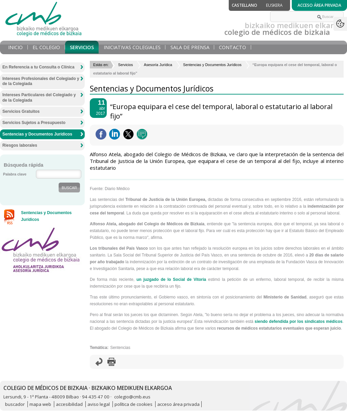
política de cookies (133, 404)
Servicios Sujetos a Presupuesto (33, 122)
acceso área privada (178, 404)
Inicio (15, 47)
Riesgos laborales (19, 145)
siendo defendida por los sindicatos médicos (298, 321)
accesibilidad (69, 404)
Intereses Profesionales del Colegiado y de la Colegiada (40, 81)
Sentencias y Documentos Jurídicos (212, 65)
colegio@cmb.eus (132, 397)
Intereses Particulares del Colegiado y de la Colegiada (39, 97)
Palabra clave (14, 174)
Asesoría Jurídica (158, 65)
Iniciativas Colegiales (132, 47)
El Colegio (46, 47)
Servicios (82, 47)
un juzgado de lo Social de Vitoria (171, 279)
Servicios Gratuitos (21, 111)
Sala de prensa (189, 47)
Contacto (232, 47)
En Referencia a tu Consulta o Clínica (38, 67)
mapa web (40, 404)
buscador (15, 404)
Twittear (128, 134)
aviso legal (98, 404)
